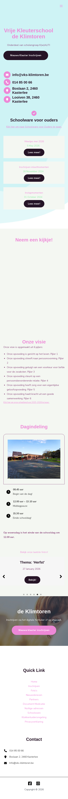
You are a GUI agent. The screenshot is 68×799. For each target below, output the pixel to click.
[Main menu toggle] (61, 6)
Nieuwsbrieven (34, 695)
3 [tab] (30, 594)
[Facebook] (30, 783)
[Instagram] (38, 783)
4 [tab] (34, 594)
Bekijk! (48, 579)
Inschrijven (34, 686)
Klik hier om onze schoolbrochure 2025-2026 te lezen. (26, 402)
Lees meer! (34, 152)
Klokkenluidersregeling (34, 717)
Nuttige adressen (34, 708)
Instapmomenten (34, 192)
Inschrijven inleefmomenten (34, 167)
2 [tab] (27, 594)
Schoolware (34, 712)
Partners (34, 699)
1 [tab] (24, 594)
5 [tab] (37, 594)
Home (34, 681)
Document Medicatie (34, 704)
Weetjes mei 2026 (34, 141)
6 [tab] (40, 594)
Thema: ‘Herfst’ (48, 562)
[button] (25, 55)
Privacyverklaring (34, 721)
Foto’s (34, 690)
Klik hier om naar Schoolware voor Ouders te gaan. (34, 126)
